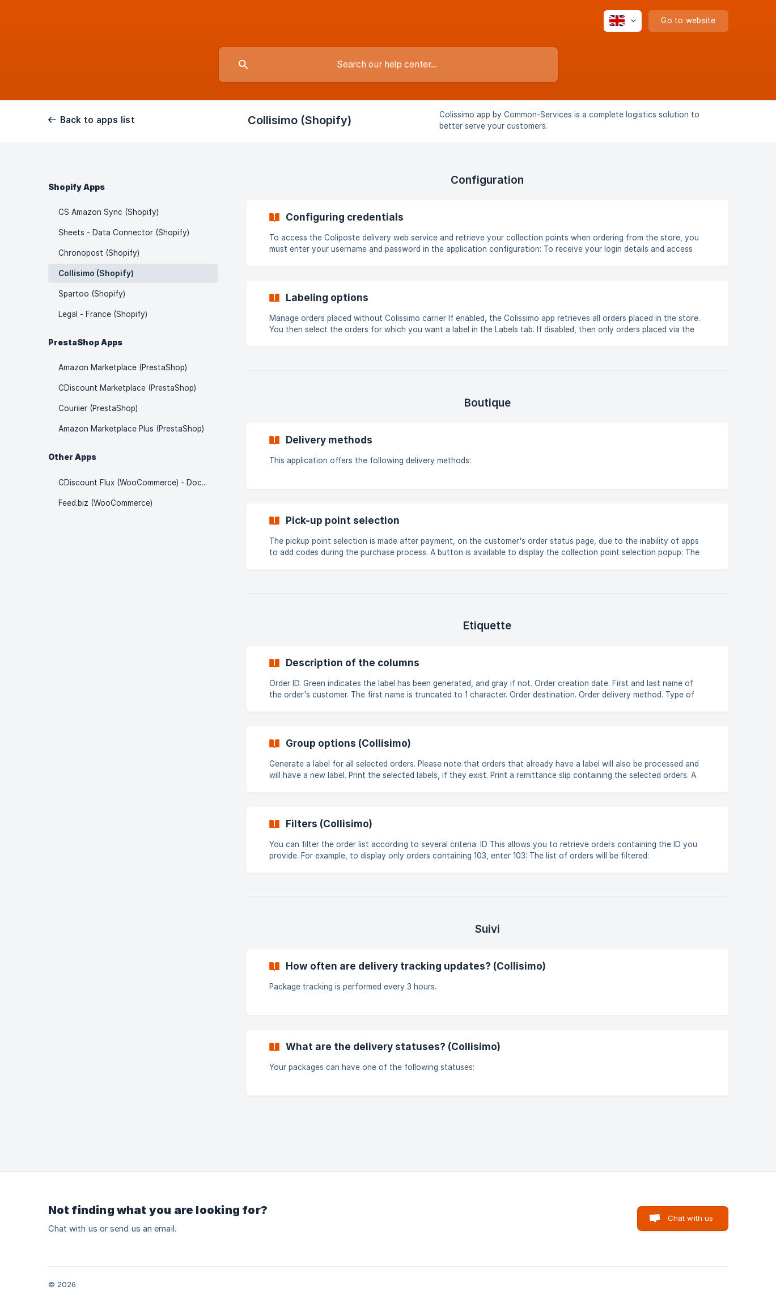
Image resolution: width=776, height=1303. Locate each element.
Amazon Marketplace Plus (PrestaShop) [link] (131, 428)
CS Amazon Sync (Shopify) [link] (108, 212)
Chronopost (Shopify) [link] (98, 252)
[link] (487, 233)
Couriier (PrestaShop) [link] (98, 408)
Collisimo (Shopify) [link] (96, 273)
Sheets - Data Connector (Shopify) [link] (123, 232)
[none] (623, 21)
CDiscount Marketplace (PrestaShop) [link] (127, 387)
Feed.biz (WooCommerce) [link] (105, 502)
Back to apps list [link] (97, 120)
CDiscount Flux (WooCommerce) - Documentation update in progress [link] (138, 482)
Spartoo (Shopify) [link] (91, 293)
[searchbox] (388, 64)
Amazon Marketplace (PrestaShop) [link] (122, 367)
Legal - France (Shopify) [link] (102, 314)
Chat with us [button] (691, 1217)
